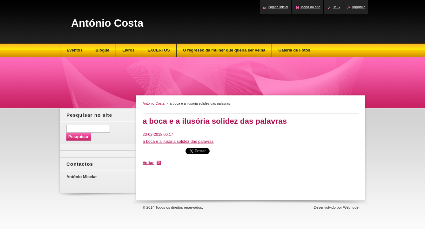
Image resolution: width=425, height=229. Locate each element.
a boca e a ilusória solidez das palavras (178, 141)
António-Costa (154, 103)
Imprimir (358, 7)
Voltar (148, 162)
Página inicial (278, 7)
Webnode (351, 207)
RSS (336, 7)
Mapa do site (310, 7)
